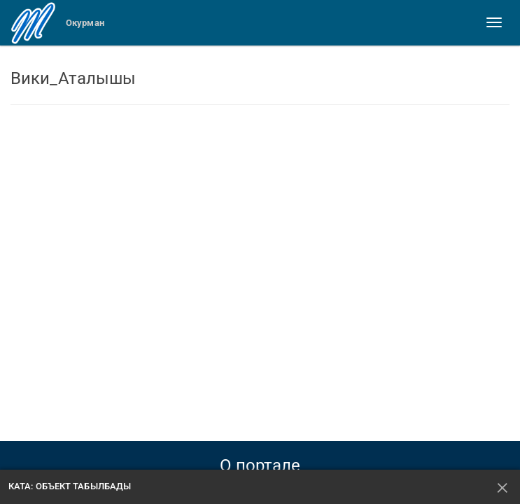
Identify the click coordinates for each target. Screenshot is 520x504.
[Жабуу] (503, 487)
